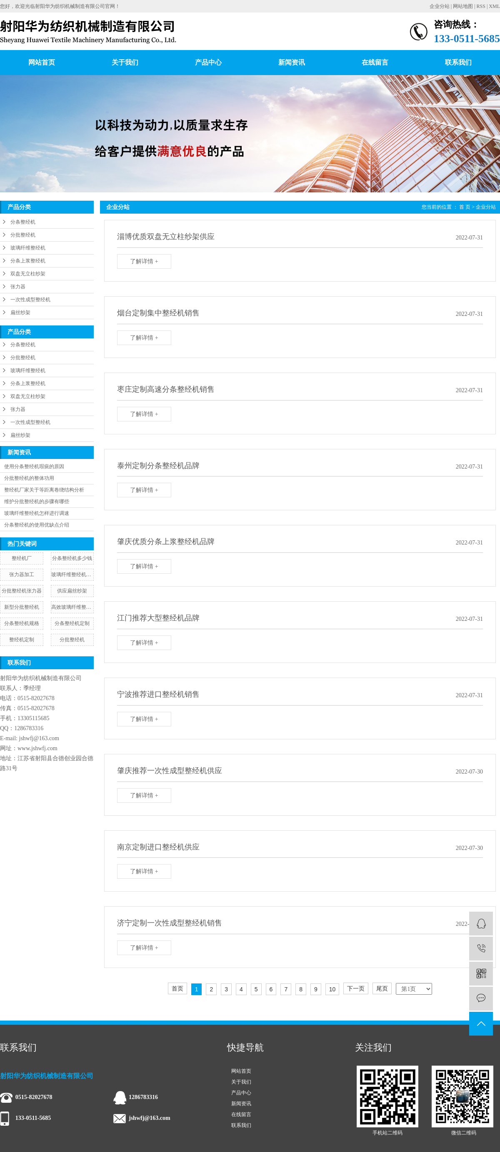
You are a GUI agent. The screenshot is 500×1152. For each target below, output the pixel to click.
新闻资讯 (291, 62)
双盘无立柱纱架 (27, 274)
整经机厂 (22, 558)
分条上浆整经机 (27, 261)
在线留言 (375, 62)
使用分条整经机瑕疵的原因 (34, 466)
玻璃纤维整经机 (27, 248)
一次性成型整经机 (30, 299)
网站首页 (41, 62)
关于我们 (125, 62)
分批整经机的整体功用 (29, 478)
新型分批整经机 (21, 607)
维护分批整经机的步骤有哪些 (36, 501)
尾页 (382, 988)
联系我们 (458, 62)
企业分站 (440, 6)
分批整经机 (22, 235)
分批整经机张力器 (22, 591)
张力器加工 (21, 574)
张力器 (17, 287)
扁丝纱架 (20, 312)
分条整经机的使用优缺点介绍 (36, 525)
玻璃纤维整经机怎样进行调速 (36, 513)
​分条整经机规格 (21, 623)
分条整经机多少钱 (72, 558)
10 (332, 989)
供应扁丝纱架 (72, 591)
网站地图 (463, 6)
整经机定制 (21, 640)
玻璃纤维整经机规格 (72, 574)
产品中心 (208, 62)
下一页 (356, 988)
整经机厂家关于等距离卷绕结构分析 (44, 490)
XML (494, 6)
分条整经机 (22, 222)
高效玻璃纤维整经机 (72, 607)
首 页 (464, 207)
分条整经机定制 (72, 623)
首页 (177, 988)
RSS (481, 6)
